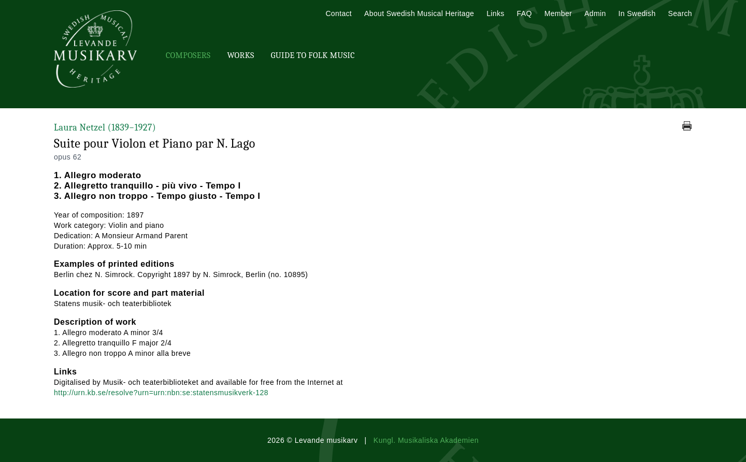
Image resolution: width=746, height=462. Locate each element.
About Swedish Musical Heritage (419, 13)
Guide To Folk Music (313, 55)
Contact (338, 13)
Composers (188, 55)
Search (680, 13)
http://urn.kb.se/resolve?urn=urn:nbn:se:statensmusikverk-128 (161, 392)
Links (495, 13)
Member (558, 13)
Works (240, 55)
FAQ (524, 13)
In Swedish (637, 13)
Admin (595, 13)
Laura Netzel (105, 127)
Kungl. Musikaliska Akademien (426, 440)
